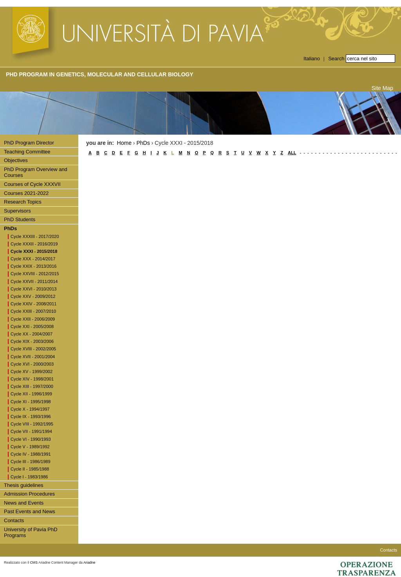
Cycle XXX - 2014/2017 (33, 258)
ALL (292, 152)
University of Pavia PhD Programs (31, 533)
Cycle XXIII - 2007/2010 (33, 311)
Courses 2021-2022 (26, 193)
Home (124, 143)
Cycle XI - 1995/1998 (31, 401)
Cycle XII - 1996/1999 (31, 393)
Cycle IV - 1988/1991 (31, 454)
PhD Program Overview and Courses (35, 172)
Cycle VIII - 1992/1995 (32, 424)
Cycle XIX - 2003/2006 (32, 341)
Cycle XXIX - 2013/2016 (33, 266)
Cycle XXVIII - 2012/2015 (35, 273)
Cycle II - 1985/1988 (30, 469)
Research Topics (23, 202)
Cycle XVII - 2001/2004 (33, 356)
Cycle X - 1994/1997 (30, 409)
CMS (34, 562)
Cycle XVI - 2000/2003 (32, 364)
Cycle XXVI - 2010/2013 (33, 289)
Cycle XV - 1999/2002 (31, 371)
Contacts (14, 520)
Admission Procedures (29, 494)
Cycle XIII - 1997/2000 (32, 386)
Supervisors (17, 211)
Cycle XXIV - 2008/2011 (33, 303)
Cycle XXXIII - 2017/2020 (35, 236)
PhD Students (19, 219)
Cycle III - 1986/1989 (31, 461)
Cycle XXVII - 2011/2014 (34, 281)
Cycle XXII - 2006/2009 (33, 319)
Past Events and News (29, 511)
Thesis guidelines (23, 485)
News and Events (23, 503)
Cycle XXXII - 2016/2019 (34, 244)
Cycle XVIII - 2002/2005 (33, 348)
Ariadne (89, 562)
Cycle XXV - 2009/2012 (33, 296)
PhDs (10, 228)
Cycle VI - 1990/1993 (31, 439)
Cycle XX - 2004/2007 (31, 334)
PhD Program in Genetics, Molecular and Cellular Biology (99, 74)
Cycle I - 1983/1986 (29, 476)
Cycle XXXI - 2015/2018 (34, 251)
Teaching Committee (27, 152)
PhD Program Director (29, 143)
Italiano (311, 58)
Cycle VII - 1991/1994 (31, 431)
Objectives (16, 160)
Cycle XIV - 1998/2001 (32, 379)
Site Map (382, 88)
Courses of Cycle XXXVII (32, 184)
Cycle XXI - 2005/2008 (32, 326)
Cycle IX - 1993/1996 (31, 416)
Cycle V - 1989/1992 (30, 446)
